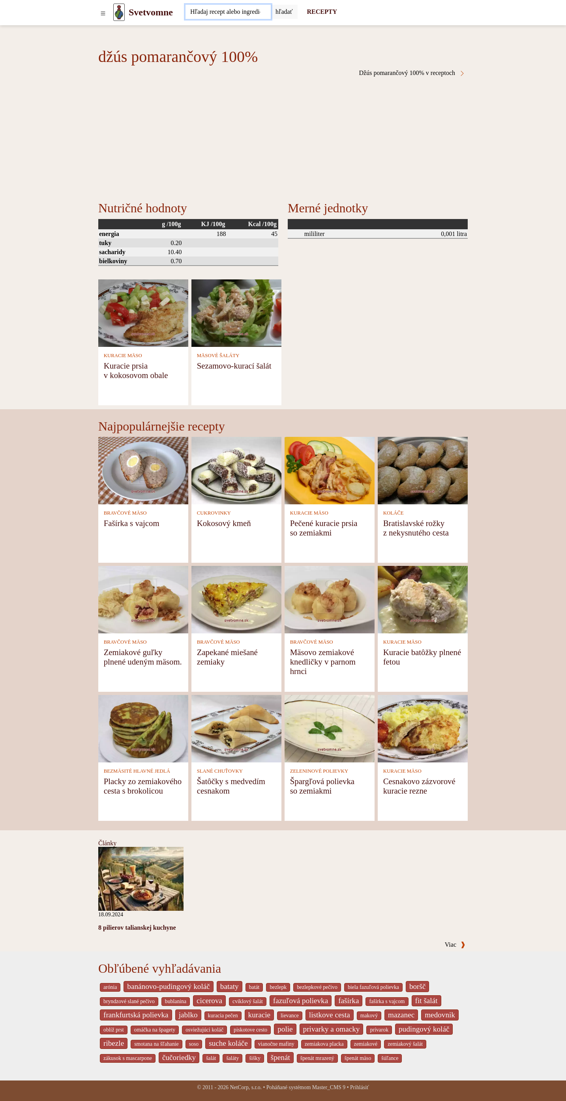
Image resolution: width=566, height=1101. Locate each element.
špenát (280, 1057)
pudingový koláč (424, 1029)
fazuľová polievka (300, 1000)
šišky (254, 1058)
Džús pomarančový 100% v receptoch (412, 73)
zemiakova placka (324, 1044)
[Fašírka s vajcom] (143, 469)
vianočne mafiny (276, 1044)
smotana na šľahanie (156, 1044)
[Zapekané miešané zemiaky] (236, 598)
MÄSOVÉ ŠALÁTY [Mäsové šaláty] (218, 355)
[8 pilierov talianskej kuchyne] (141, 878)
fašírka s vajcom (387, 1001)
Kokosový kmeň (224, 523)
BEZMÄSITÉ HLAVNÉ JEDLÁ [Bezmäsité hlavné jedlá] (137, 771)
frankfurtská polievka (136, 1015)
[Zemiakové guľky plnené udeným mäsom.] (143, 598)
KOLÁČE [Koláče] (393, 513)
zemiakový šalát (405, 1044)
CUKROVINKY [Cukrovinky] (214, 513)
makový (369, 1016)
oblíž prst (113, 1030)
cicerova (209, 1000)
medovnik (440, 1015)
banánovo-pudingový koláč (168, 986)
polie (284, 1029)
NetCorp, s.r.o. (246, 1087)
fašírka (348, 1000)
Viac (455, 944)
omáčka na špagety (155, 1030)
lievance (290, 1016)
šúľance (389, 1058)
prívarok (379, 1030)
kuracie (259, 1015)
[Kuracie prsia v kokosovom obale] (143, 312)
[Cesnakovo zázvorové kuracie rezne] (423, 728)
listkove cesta (329, 1015)
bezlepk (278, 987)
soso (194, 1044)
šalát (211, 1058)
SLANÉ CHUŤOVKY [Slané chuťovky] (220, 771)
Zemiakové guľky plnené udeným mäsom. (143, 657)
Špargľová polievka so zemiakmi (322, 786)
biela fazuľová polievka (373, 987)
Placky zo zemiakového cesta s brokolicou (143, 786)
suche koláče (228, 1043)
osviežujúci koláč (204, 1030)
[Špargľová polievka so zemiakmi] (330, 728)
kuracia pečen (223, 1016)
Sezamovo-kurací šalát (234, 365)
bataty (229, 986)
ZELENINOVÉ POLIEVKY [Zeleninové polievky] (319, 771)
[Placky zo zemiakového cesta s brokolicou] (143, 728)
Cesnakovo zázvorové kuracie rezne (419, 786)
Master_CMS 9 (328, 1087)
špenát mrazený (317, 1058)
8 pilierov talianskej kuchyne (137, 927)
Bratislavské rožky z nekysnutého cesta (416, 528)
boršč (417, 986)
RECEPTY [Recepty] (322, 11)
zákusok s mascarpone (127, 1058)
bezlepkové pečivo (317, 987)
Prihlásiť (359, 1087)
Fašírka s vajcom (131, 523)
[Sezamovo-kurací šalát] (236, 312)
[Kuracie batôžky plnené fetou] (423, 598)
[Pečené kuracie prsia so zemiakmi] (330, 469)
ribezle (113, 1043)
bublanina (175, 1001)
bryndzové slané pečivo (129, 1001)
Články (107, 843)
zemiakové (366, 1044)
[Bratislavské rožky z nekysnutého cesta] (423, 469)
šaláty (232, 1058)
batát (254, 987)
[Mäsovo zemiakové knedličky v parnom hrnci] (330, 598)
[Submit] (284, 12)
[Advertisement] (283, 136)
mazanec (401, 1015)
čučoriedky (179, 1057)
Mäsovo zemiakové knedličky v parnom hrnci (323, 662)
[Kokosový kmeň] (236, 469)
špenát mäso (358, 1058)
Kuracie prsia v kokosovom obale (136, 370)
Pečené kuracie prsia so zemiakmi (324, 528)
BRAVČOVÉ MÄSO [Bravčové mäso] (125, 513)
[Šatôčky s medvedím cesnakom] (236, 728)
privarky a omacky (331, 1029)
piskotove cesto (250, 1030)
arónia (110, 987)
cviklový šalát (247, 1001)
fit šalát (426, 1000)
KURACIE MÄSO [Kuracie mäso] (123, 355)
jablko (188, 1015)
